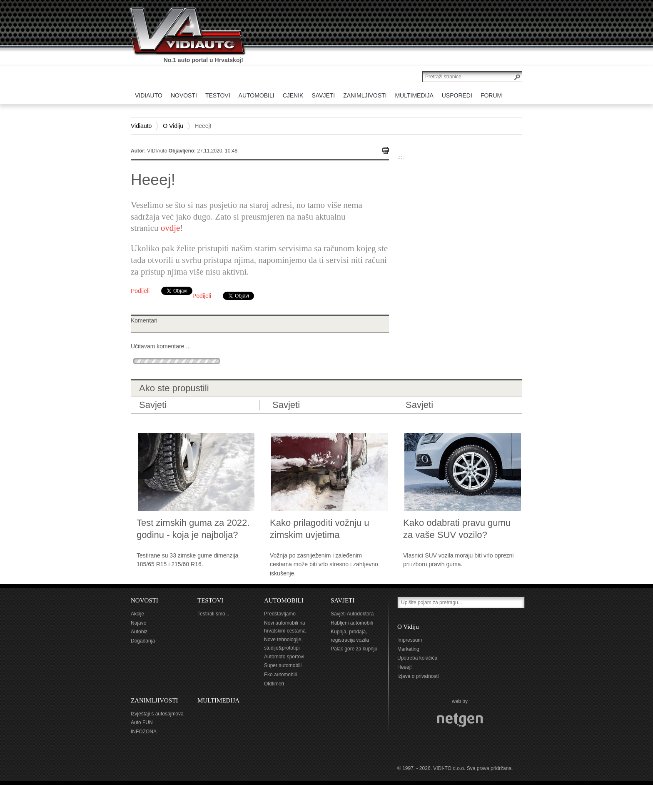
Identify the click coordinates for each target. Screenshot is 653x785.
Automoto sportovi (284, 657)
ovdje (170, 228)
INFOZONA (144, 732)
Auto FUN (142, 722)
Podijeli (140, 291)
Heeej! (404, 667)
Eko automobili (280, 675)
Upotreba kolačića (417, 658)
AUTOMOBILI (284, 600)
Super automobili (283, 665)
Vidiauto (141, 125)
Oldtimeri (274, 684)
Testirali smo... (213, 614)
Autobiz (139, 632)
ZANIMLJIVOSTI (154, 700)
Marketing (408, 649)
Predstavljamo (280, 614)
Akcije (137, 614)
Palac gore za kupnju (354, 649)
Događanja (143, 641)
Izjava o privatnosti (418, 676)
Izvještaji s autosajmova (157, 714)
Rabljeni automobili (352, 623)
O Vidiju (173, 125)
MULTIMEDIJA (218, 700)
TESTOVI (210, 600)
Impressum (409, 640)
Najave (138, 623)
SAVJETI (342, 600)
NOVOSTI (144, 600)
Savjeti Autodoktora (352, 614)
